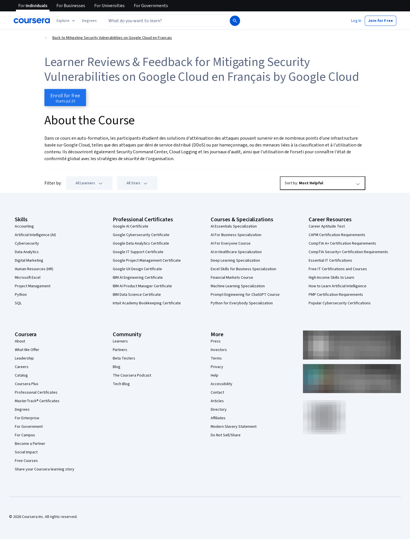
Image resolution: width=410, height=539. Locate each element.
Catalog (21, 375)
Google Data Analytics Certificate (141, 243)
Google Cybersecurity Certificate (141, 235)
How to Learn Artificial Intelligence (337, 286)
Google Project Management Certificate (147, 260)
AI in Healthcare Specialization (236, 252)
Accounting (24, 226)
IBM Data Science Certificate (137, 295)
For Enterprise (27, 418)
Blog (116, 367)
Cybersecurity (27, 243)
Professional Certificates (36, 392)
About (20, 341)
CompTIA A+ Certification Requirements (342, 243)
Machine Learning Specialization (238, 286)
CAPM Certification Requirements (337, 235)
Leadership (24, 358)
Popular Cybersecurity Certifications (340, 303)
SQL (18, 303)
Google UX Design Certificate (137, 269)
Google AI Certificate (130, 226)
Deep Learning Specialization (235, 260)
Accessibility (221, 384)
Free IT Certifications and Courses (338, 269)
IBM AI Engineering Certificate (138, 277)
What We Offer (27, 350)
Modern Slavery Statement (234, 426)
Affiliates (218, 418)
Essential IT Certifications (330, 260)
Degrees (22, 409)
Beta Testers (124, 358)
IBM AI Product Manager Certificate (142, 286)
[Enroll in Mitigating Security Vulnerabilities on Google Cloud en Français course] (65, 97)
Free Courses (26, 461)
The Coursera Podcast (132, 375)
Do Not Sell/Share (226, 435)
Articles (217, 401)
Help (214, 375)
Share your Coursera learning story (44, 469)
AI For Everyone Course (231, 243)
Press (216, 341)
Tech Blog (121, 384)
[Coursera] (32, 20)
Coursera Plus (26, 384)
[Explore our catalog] (66, 21)
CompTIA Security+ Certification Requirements (348, 252)
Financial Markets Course (232, 277)
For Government (29, 426)
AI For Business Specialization (236, 235)
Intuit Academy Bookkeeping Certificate (147, 303)
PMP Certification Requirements (336, 295)
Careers (21, 367)
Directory (219, 409)
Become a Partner (30, 444)
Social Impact (26, 452)
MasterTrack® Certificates (37, 401)
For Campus (25, 435)
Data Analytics (27, 252)
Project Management (32, 286)
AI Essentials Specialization (234, 226)
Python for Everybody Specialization (242, 303)
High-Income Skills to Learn (331, 277)
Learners (120, 341)
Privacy (217, 367)
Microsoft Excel (27, 277)
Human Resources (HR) (34, 269)
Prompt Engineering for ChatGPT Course (245, 295)
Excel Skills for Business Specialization (243, 269)
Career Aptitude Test (327, 226)
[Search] (235, 21)
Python (21, 295)
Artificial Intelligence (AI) (35, 235)
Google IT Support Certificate (138, 252)
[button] (89, 21)
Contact (217, 392)
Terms (216, 358)
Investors (219, 350)
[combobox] (167, 21)
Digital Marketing (29, 260)
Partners (120, 350)
